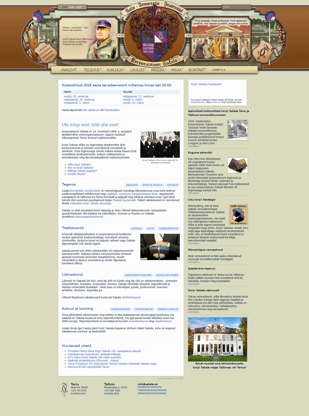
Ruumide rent (78, 394)
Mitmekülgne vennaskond (205, 249)
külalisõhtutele (198, 102)
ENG (71, 7)
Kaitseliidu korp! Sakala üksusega (90, 203)
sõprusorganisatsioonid (88, 216)
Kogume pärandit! (200, 152)
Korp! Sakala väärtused (203, 290)
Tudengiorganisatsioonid (152, 390)
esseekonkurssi (138, 321)
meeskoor (125, 193)
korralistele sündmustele (85, 190)
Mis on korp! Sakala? (81, 167)
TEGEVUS (91, 70)
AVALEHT (68, 70)
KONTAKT (196, 70)
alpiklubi (112, 193)
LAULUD (137, 70)
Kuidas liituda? (77, 174)
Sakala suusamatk (124, 200)
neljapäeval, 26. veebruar (79, 99)
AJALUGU (115, 70)
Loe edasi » (194, 146)
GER (79, 7)
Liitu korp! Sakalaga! (202, 199)
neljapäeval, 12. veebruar (138, 96)
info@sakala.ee (148, 384)
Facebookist (111, 110)
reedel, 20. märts (133, 102)
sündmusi (215, 102)
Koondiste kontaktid (149, 387)
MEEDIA (157, 70)
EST (64, 7)
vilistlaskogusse (131, 297)
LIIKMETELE (218, 69)
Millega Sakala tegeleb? (82, 170)
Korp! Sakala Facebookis (206, 84)
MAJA (176, 70)
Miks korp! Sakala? (79, 164)
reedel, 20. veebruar (76, 96)
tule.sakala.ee (91, 110)
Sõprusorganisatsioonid (152, 393)
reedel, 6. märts (132, 99)
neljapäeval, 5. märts (76, 102)
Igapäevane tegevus (201, 268)
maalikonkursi (163, 321)
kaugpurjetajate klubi (144, 193)
